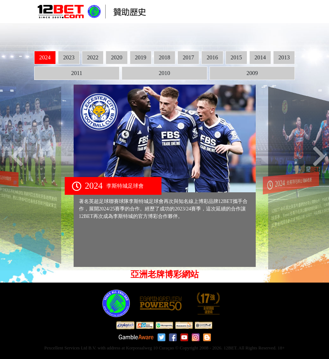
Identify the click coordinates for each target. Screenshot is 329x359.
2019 (140, 57)
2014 (260, 57)
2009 (252, 73)
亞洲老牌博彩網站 (165, 274)
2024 (45, 57)
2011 (76, 73)
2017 (188, 57)
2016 (212, 57)
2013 (284, 57)
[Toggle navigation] (283, 12)
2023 (68, 57)
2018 (164, 57)
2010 (164, 73)
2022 (93, 57)
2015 (236, 57)
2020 (116, 57)
